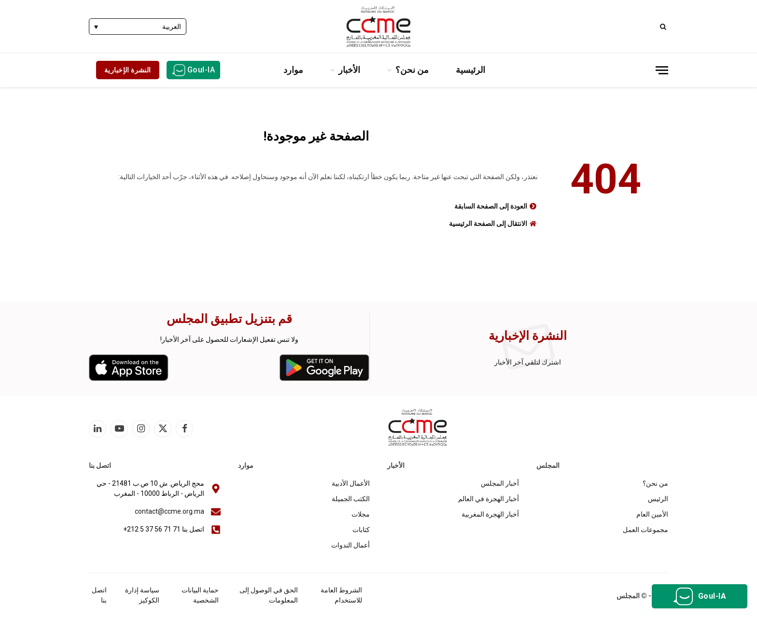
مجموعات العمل (645, 530)
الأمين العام (652, 514)
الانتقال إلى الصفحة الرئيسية (488, 223)
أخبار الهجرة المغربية (490, 514)
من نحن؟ (412, 70)
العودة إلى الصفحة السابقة (490, 206)
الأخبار (349, 70)
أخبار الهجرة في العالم (488, 499)
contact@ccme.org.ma (169, 511)
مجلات (360, 514)
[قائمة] (662, 70)
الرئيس (658, 499)
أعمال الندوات (350, 545)
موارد (293, 70)
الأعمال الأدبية (351, 483)
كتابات (361, 530)
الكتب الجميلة (351, 499)
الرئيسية (470, 70)
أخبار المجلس (500, 483)
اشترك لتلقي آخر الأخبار (527, 362)
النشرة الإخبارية (127, 70)
